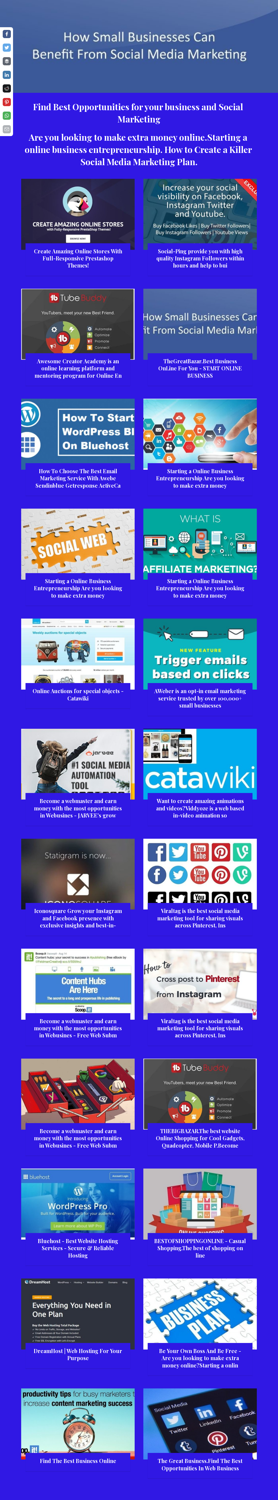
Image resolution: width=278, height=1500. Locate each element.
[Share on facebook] (7, 34)
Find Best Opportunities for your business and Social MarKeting (139, 113)
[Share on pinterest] (7, 102)
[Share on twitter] (7, 47)
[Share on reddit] (7, 88)
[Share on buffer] (7, 61)
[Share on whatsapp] (7, 115)
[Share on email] (7, 129)
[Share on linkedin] (7, 75)
